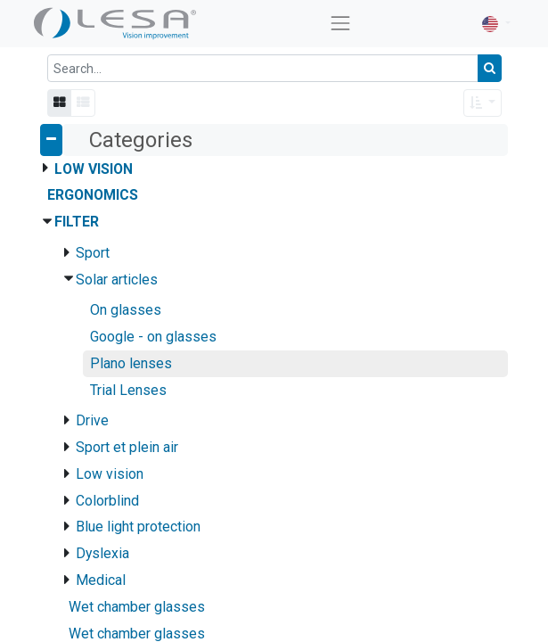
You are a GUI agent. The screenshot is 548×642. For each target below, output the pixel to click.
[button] (482, 103)
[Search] (490, 68)
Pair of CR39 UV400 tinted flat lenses (276, 590)
